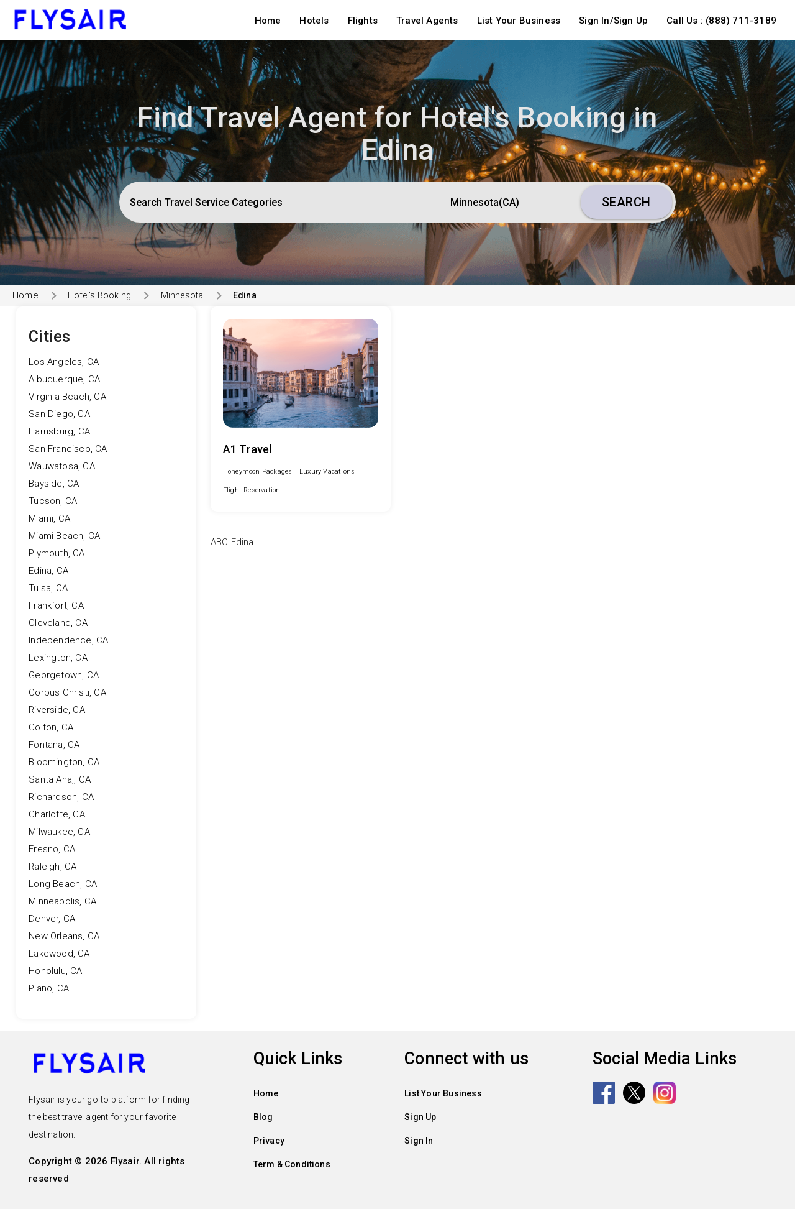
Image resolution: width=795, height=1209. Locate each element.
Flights (363, 20)
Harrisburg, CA (59, 431)
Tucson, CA (53, 501)
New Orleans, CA (64, 936)
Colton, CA (51, 727)
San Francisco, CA (68, 448)
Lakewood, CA (59, 953)
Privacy (268, 1141)
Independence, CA (68, 640)
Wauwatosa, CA (62, 466)
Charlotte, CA (57, 814)
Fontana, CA (54, 744)
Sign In (418, 1141)
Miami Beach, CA (64, 535)
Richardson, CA (61, 796)
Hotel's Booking (99, 295)
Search (626, 202)
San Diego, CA (59, 414)
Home (268, 20)
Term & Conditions (291, 1164)
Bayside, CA (54, 483)
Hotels (314, 20)
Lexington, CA (58, 657)
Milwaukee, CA (59, 831)
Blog (263, 1117)
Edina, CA (48, 570)
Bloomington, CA (64, 762)
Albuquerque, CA (64, 379)
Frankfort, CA (56, 605)
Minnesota (182, 295)
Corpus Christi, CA (67, 692)
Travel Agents (427, 20)
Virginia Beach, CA (67, 396)
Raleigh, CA (52, 866)
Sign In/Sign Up (613, 20)
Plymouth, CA (56, 553)
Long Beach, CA (63, 884)
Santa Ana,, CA (60, 779)
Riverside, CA (57, 709)
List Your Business (519, 20)
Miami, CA (49, 518)
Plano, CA (49, 988)
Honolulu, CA (55, 971)
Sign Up (420, 1117)
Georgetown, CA (64, 675)
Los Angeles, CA (64, 361)
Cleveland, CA (58, 622)
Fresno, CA (52, 849)
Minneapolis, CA (62, 901)
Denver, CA (52, 918)
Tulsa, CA (48, 588)
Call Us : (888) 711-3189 (721, 20)
